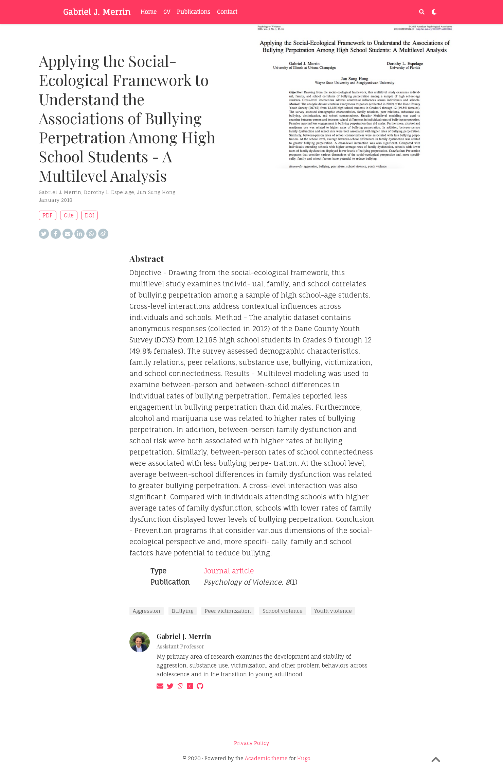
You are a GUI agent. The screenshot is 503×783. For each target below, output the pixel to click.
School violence (283, 611)
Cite (69, 215)
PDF (47, 215)
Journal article (228, 571)
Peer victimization (228, 611)
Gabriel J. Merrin (96, 12)
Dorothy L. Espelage (109, 192)
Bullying (182, 611)
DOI (89, 215)
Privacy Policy (251, 743)
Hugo (303, 758)
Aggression (146, 611)
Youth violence (333, 611)
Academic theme (266, 758)
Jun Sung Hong (156, 192)
